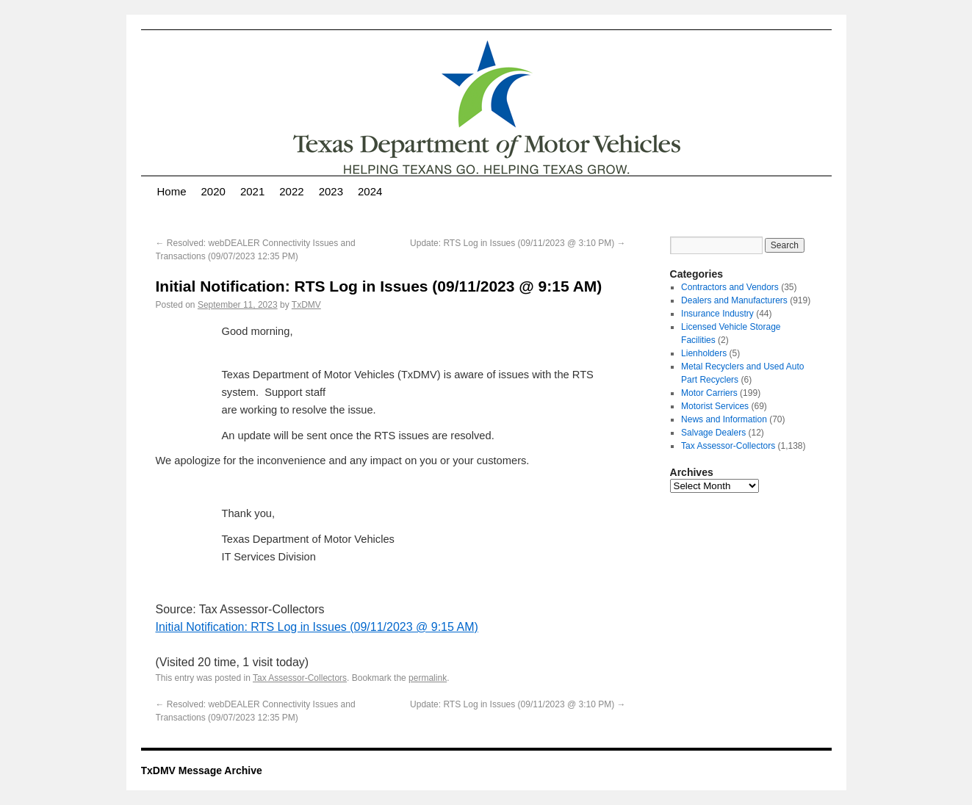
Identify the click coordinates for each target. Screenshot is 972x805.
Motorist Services (715, 406)
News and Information (724, 419)
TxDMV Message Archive (201, 770)
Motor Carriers (709, 393)
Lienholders (704, 353)
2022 (291, 191)
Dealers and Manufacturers (734, 300)
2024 (370, 191)
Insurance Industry (717, 313)
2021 (252, 191)
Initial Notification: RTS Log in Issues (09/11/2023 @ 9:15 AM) (317, 627)
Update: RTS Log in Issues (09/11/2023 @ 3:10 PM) (517, 243)
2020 (213, 191)
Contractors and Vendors (730, 287)
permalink (427, 678)
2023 (331, 191)
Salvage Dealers (713, 432)
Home (172, 191)
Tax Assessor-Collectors (300, 678)
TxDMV (306, 305)
